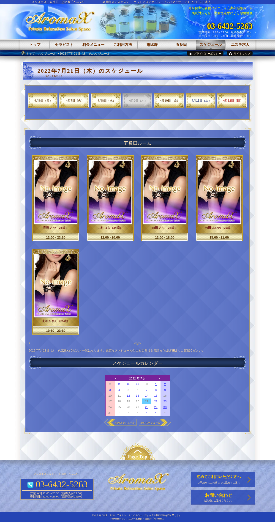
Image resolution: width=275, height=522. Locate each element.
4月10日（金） (170, 100)
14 (146, 395)
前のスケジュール (125, 422)
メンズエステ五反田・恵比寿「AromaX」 (59, 2)
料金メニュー (93, 45)
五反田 (181, 45)
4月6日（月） (43, 100)
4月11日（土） (201, 100)
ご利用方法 (123, 45)
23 (164, 401)
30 (164, 407)
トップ (30, 53)
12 (128, 395)
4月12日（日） (233, 100)
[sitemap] (240, 53)
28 (128, 384)
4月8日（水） (107, 100)
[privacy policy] (205, 53)
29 (137, 384)
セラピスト (64, 45)
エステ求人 (240, 45)
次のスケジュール (150, 422)
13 (137, 395)
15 (155, 395)
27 (119, 384)
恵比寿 (152, 45)
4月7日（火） (75, 100)
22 (155, 401)
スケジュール (47, 53)
